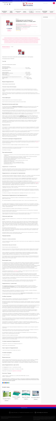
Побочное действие (36, 39)
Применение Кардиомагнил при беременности (27, 39)
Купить (9, 30)
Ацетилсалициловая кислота (30, 24)
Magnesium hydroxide (28, 25)
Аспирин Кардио (16, 397)
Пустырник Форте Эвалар (37, 397)
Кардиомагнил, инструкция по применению (14, 39)
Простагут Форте (26, 397)
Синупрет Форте (6, 398)
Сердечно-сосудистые (24, 28)
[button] (5, 4)
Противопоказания (5, 39)
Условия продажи (15, 42)
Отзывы (12, 46)
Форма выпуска (21, 42)
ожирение (36, 182)
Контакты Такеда (35, 42)
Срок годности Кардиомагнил (8, 42)
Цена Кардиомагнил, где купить (28, 42)
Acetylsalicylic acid (21, 25)
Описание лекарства (6, 46)
